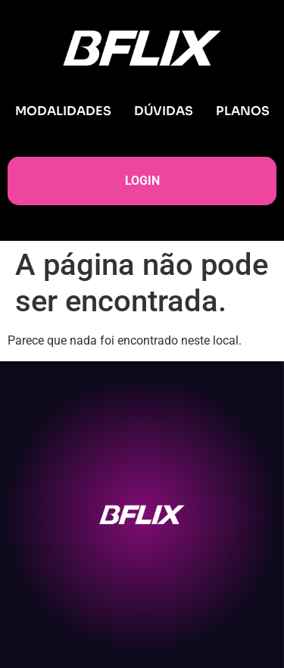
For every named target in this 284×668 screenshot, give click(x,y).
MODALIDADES (63, 111)
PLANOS (243, 111)
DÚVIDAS (163, 111)
